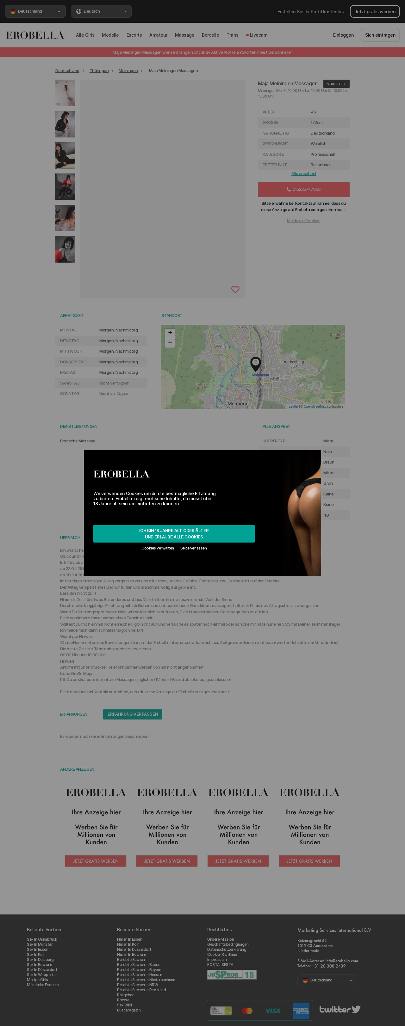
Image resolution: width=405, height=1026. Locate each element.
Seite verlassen (193, 548)
